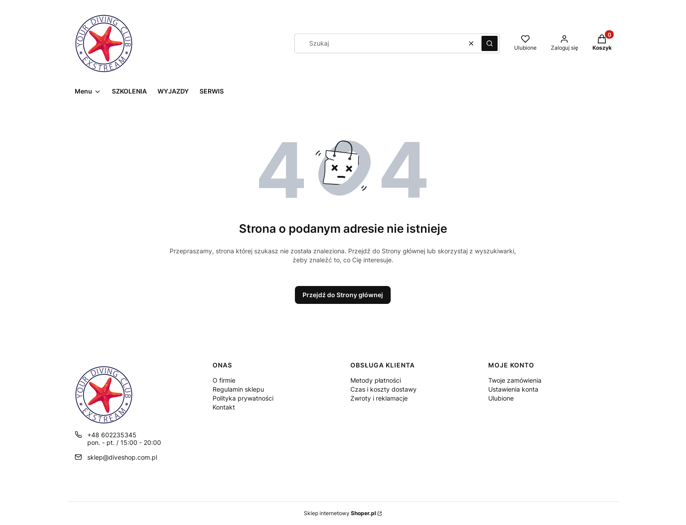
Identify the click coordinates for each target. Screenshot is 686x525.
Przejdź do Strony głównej (343, 295)
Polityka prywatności (243, 398)
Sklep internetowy (340, 513)
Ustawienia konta (513, 389)
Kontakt (224, 407)
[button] (489, 43)
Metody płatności (375, 380)
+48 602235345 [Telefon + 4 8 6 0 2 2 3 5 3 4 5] (111, 435)
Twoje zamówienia (514, 380)
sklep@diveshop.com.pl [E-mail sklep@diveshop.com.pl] (122, 457)
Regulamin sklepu (238, 389)
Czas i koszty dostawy (383, 389)
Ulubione (501, 398)
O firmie (224, 380)
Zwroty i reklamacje (379, 398)
